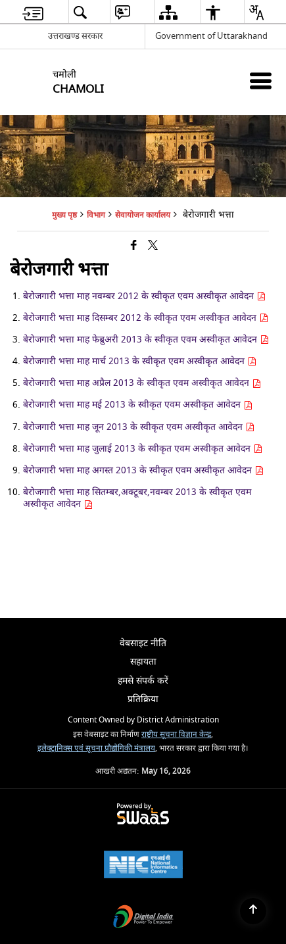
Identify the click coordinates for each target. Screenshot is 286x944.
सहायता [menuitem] (143, 662)
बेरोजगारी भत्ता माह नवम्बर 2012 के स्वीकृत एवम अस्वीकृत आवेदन (144, 296)
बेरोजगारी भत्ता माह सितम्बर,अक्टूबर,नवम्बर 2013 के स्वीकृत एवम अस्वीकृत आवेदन (137, 498)
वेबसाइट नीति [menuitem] (143, 643)
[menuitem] (32, 12)
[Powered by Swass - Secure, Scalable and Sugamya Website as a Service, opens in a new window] (143, 815)
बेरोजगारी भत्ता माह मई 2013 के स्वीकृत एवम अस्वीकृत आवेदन (137, 405)
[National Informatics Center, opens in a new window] (143, 866)
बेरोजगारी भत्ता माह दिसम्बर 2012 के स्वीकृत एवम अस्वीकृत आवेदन (145, 318)
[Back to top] (253, 911)
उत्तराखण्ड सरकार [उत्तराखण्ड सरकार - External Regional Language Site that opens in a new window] (75, 36)
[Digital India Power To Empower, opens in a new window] (143, 918)
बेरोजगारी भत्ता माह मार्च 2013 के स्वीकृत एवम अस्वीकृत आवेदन (139, 361)
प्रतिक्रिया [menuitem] (143, 699)
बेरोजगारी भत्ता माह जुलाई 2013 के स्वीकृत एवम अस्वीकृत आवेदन (142, 449)
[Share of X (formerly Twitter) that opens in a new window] (153, 246)
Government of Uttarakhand (211, 36)
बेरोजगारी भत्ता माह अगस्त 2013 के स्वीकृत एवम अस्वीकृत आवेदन (143, 470)
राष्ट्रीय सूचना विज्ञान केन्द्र (176, 734)
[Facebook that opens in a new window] (134, 246)
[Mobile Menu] (260, 80)
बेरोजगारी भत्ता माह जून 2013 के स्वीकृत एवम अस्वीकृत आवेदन (138, 427)
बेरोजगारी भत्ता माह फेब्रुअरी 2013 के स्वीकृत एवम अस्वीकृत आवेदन (146, 339)
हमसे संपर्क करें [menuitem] (143, 681)
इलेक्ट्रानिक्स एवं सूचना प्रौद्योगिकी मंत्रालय (96, 748)
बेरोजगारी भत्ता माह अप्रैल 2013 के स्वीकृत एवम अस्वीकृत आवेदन (142, 383)
